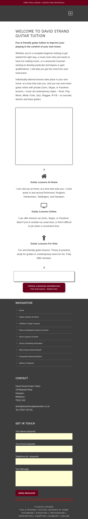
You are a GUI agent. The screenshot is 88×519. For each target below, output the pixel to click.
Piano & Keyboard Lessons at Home (33, 330)
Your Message (44, 477)
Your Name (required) (44, 435)
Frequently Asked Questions (30, 356)
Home (21, 310)
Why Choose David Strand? (30, 350)
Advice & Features (26, 363)
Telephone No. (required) (44, 460)
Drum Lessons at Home (28, 337)
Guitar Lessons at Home (29, 317)
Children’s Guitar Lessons (29, 324)
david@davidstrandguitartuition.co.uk (33, 406)
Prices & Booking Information (31, 343)
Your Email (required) (44, 447)
